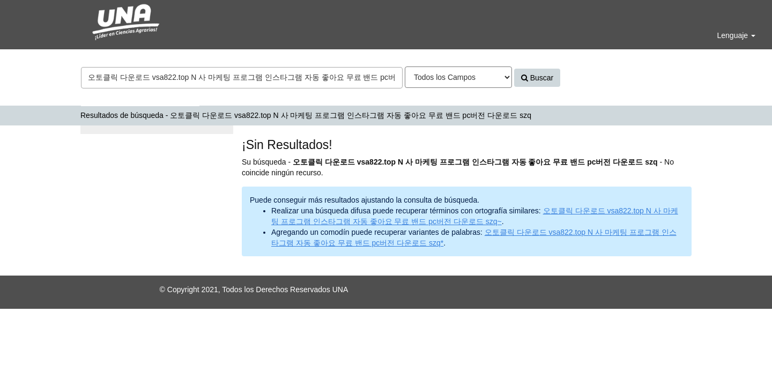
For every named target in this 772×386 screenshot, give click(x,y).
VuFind (33, 17)
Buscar (537, 77)
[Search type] (458, 77)
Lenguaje (736, 35)
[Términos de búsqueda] (242, 77)
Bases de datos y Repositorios (140, 97)
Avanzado (586, 77)
